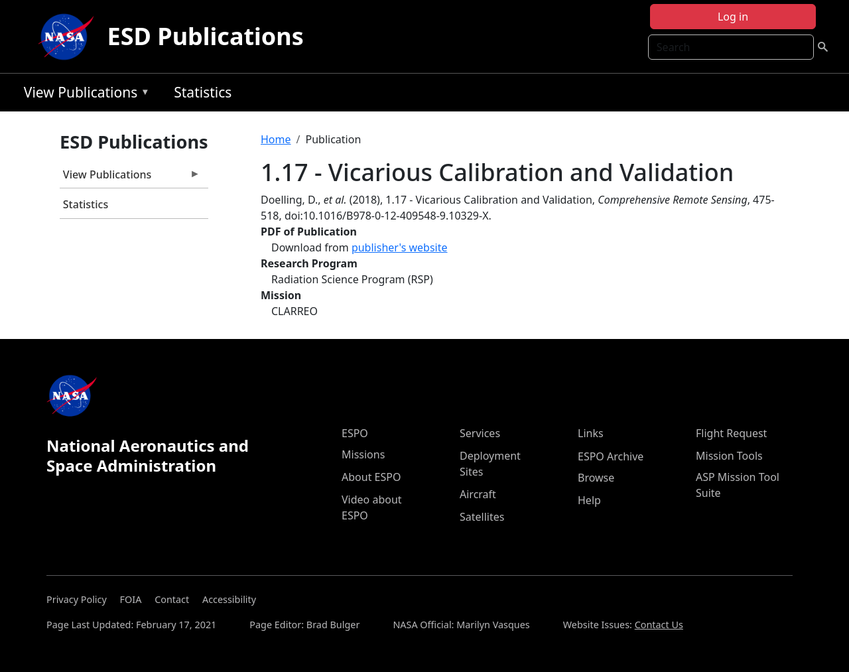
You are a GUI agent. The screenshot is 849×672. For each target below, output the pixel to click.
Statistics (202, 92)
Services (480, 433)
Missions (363, 454)
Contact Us (659, 624)
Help (589, 500)
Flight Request (731, 433)
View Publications (83, 94)
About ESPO (371, 477)
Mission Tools (729, 455)
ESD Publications (205, 36)
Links (591, 433)
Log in (733, 16)
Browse (596, 477)
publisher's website (400, 247)
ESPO (355, 433)
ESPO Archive (610, 456)
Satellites (482, 516)
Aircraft (478, 494)
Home (276, 139)
